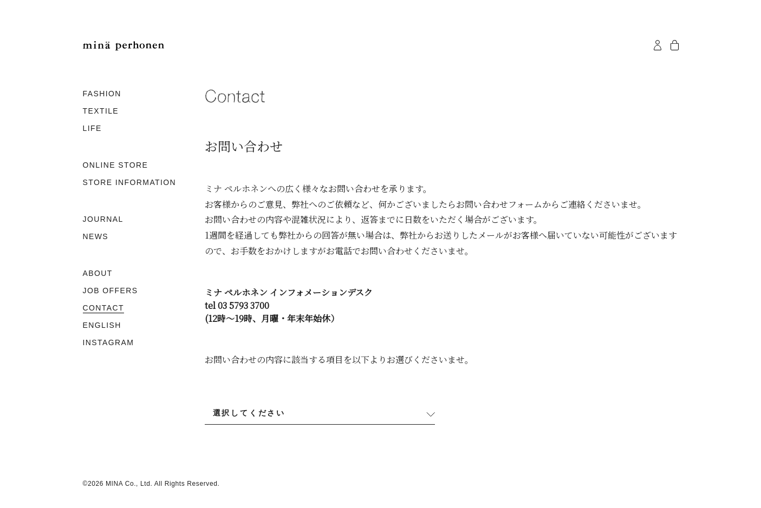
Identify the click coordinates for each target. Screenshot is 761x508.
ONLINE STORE (115, 165)
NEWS (96, 236)
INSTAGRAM (108, 342)
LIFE (92, 128)
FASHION (102, 93)
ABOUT (98, 273)
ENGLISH (102, 325)
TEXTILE (101, 111)
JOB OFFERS (110, 290)
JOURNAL (103, 219)
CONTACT (103, 308)
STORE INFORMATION (130, 182)
